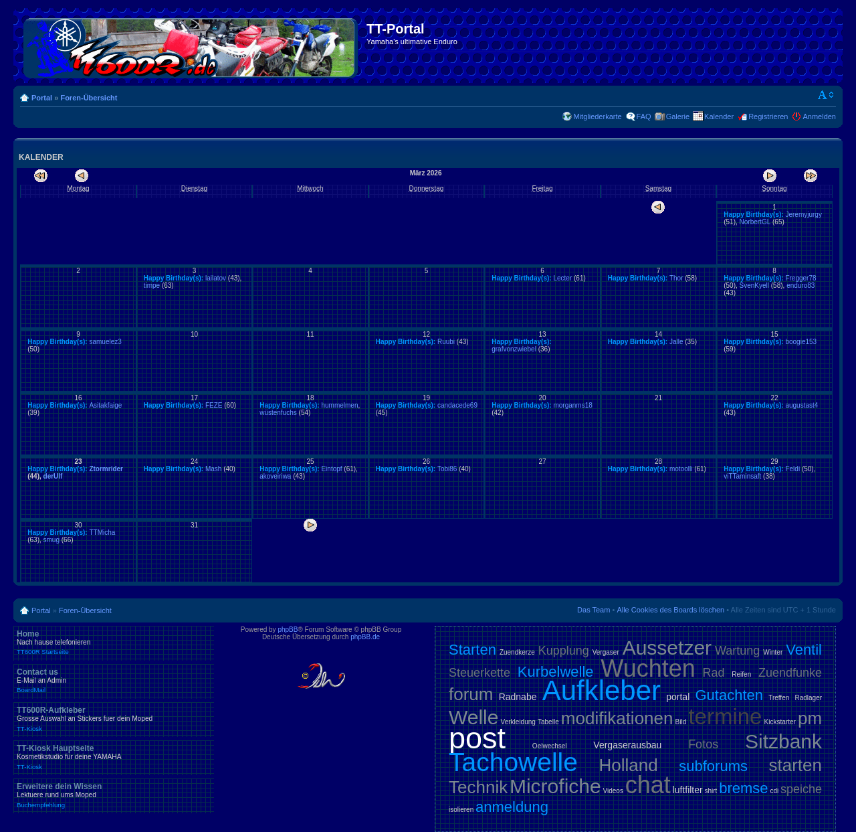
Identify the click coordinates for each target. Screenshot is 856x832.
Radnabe (518, 696)
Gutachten (729, 695)
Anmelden (819, 116)
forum (471, 694)
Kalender (719, 116)
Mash (213, 469)
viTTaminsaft (742, 476)
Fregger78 (800, 278)
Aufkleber (601, 690)
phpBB (288, 629)
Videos (613, 791)
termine (725, 716)
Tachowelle (513, 762)
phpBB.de (365, 637)
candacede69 (457, 405)
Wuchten (648, 668)
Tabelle (548, 722)
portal (677, 696)
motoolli (680, 469)
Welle (473, 717)
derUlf (53, 476)
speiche (801, 789)
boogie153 (801, 341)
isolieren (461, 809)
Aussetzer (667, 648)
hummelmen (339, 405)
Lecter (562, 278)
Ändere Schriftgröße (826, 95)
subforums (713, 766)
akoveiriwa (275, 476)
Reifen (741, 674)
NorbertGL (755, 222)
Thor (676, 278)
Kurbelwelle (556, 671)
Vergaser (606, 652)
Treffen (778, 697)
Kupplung (563, 650)
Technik (478, 787)
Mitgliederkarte (597, 116)
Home (114, 642)
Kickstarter (780, 722)
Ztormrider (106, 469)
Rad (714, 672)
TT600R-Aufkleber (114, 718)
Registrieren (768, 116)
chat (648, 785)
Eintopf (331, 469)
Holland (628, 765)
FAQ (644, 116)
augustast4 (801, 405)
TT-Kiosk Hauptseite (114, 757)
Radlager (808, 697)
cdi (774, 791)
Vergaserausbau (627, 745)
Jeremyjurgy (803, 214)
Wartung (737, 650)
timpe (152, 285)
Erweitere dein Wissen (114, 795)
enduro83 (800, 285)
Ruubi (446, 341)
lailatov (215, 278)
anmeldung (511, 807)
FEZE (214, 405)
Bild (681, 722)
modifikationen (617, 718)
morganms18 (572, 405)
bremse (743, 788)
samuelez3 (105, 341)
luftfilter (688, 789)
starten (796, 765)
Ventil (804, 649)
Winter (772, 652)
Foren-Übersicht (88, 98)
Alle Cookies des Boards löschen (670, 610)
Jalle (676, 341)
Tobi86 (447, 469)
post (477, 738)
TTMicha (102, 532)
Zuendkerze (517, 652)
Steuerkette (479, 672)
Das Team (593, 610)
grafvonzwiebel (514, 349)
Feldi (792, 469)
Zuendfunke (790, 672)
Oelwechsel (549, 746)
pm (810, 718)
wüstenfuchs (278, 412)
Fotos (703, 744)
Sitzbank (783, 741)
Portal (41, 98)
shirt (711, 791)
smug (51, 540)
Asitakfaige (105, 405)
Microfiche (555, 786)
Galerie (677, 116)
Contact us (114, 680)
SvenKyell (754, 285)
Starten (472, 649)
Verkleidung (518, 722)
